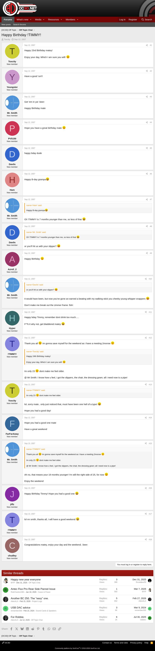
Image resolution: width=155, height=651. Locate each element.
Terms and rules (121, 643)
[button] (31, 19)
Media (38, 19)
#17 (150, 514)
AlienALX (14, 601)
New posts (6, 24)
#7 (151, 199)
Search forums (19, 24)
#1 (151, 45)
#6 (151, 174)
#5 (151, 148)
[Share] (147, 45)
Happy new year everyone (26, 579)
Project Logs (37, 601)
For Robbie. (17, 617)
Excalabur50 (141, 582)
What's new (22, 19)
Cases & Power (44, 592)
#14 (150, 418)
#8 (151, 226)
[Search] (146, 19)
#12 (150, 338)
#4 (151, 122)
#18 (150, 540)
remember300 (16, 611)
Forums (8, 19)
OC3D (6, 643)
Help (146, 643)
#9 (151, 253)
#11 (150, 312)
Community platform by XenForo (77, 648)
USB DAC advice (20, 607)
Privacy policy (136, 643)
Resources (53, 19)
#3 (151, 97)
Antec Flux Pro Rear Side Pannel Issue (33, 589)
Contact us (107, 643)
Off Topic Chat (34, 583)
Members (70, 19)
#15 (150, 443)
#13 (150, 384)
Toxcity (7, 39)
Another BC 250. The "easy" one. (30, 598)
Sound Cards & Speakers (46, 611)
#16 (150, 488)
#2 (151, 71)
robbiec (143, 620)
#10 (150, 279)
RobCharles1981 (17, 592)
